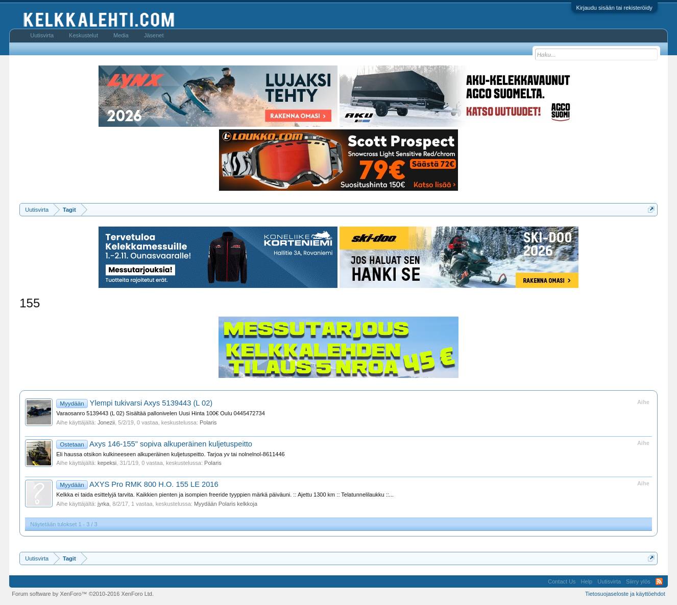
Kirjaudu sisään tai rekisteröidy (614, 8)
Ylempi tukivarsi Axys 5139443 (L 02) (134, 403)
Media (121, 35)
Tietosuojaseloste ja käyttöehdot (625, 594)
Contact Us (561, 581)
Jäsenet (154, 35)
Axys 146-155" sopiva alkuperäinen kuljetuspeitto (154, 444)
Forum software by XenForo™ (83, 594)
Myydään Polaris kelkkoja (225, 504)
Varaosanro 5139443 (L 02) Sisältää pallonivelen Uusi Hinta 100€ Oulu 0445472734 (160, 413)
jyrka (103, 504)
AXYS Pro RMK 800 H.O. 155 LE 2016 (137, 484)
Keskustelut (83, 35)
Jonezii (106, 422)
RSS (659, 581)
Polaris (208, 422)
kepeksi (107, 463)
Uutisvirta (42, 35)
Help (587, 581)
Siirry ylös (638, 581)
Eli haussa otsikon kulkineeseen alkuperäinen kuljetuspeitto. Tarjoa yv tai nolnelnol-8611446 (170, 454)
